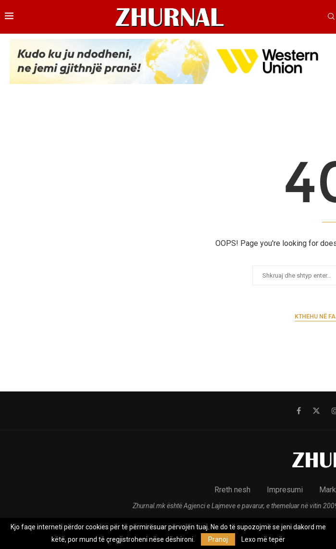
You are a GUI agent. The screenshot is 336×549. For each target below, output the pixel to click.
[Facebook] (299, 410)
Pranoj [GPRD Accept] (218, 539)
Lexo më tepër (263, 539)
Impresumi (285, 489)
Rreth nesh (232, 489)
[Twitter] (316, 410)
